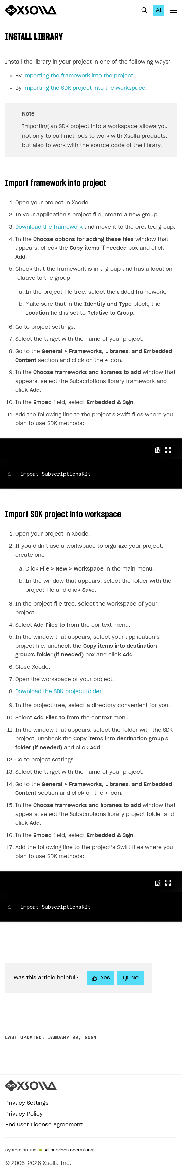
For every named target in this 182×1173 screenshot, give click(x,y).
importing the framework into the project (78, 75)
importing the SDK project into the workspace (84, 88)
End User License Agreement (44, 1124)
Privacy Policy (24, 1114)
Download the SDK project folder (58, 691)
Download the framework (49, 227)
